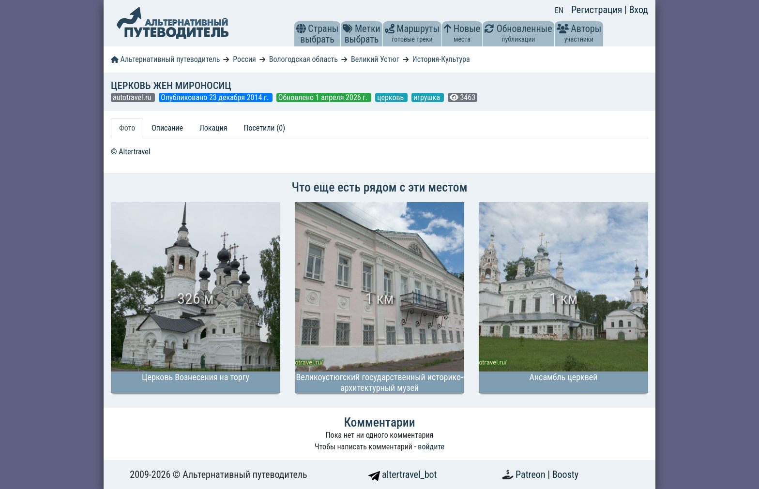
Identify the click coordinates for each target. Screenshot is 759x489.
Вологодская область (303, 59)
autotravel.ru (133, 97)
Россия (244, 59)
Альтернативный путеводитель (165, 59)
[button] (301, 28)
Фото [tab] (127, 128)
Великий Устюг (375, 59)
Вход (638, 9)
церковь (391, 97)
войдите (431, 446)
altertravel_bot (402, 474)
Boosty (565, 474)
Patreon (531, 474)
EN (559, 10)
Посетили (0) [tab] (264, 128)
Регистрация (597, 9)
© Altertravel (130, 151)
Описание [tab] (167, 128)
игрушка (427, 97)
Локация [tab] (213, 128)
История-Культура (441, 59)
